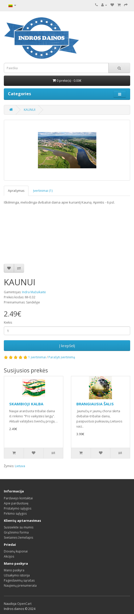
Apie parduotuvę (16, 503)
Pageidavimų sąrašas (19, 580)
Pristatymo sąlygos (17, 508)
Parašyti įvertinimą (61, 357)
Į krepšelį (67, 345)
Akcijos (9, 556)
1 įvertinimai (37, 357)
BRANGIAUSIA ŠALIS (95, 403)
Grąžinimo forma (16, 532)
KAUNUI (29, 110)
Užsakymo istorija (17, 575)
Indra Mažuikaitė (34, 292)
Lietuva (20, 466)
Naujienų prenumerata (20, 585)
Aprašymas (16, 190)
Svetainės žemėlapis (18, 537)
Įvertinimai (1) (43, 190)
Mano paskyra (14, 570)
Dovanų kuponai (16, 551)
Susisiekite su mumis (18, 527)
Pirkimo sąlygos (15, 513)
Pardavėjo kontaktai (18, 498)
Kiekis (8, 322)
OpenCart (24, 603)
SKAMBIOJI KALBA (26, 403)
